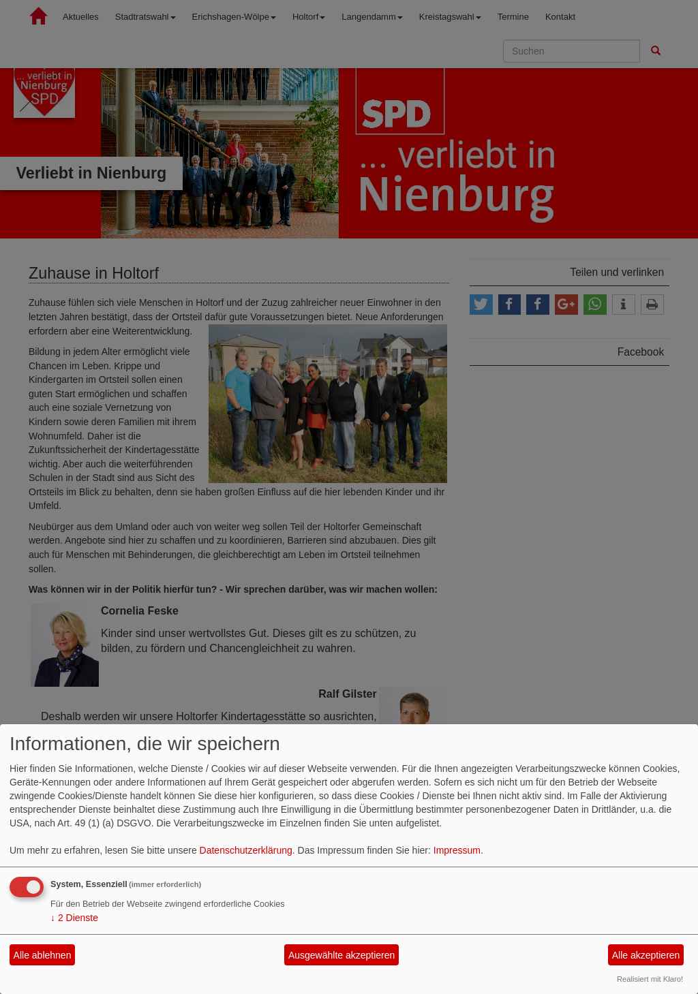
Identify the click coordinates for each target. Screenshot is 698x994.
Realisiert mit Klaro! (650, 979)
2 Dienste (74, 917)
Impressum (457, 850)
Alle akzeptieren (646, 955)
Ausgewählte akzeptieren (341, 955)
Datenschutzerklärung (246, 850)
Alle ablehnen (43, 955)
